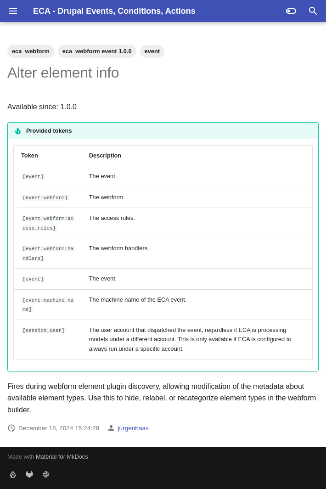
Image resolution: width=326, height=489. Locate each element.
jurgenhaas (133, 428)
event (152, 51)
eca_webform (31, 51)
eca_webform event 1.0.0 (97, 51)
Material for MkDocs (62, 456)
